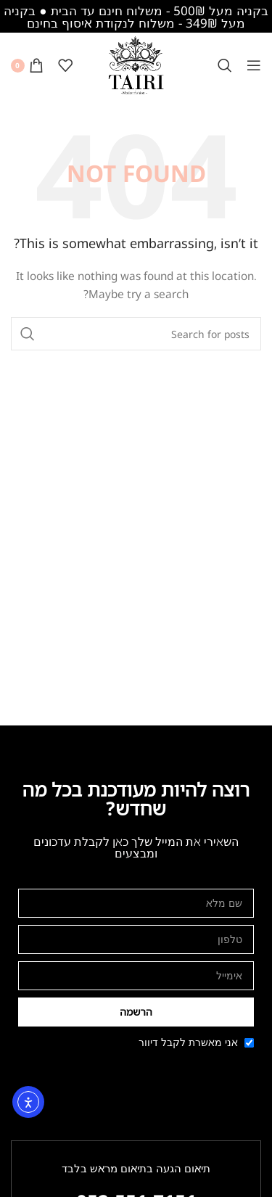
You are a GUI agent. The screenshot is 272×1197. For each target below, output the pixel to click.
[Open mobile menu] (253, 65)
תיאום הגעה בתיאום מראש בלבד (136, 1168)
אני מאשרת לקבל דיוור (188, 1042)
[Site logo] (136, 64)
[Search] (224, 65)
